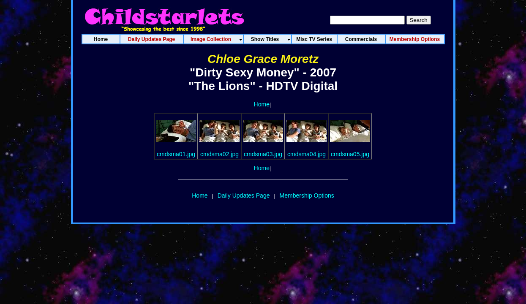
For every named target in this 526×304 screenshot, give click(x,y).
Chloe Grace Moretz (263, 58)
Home (262, 104)
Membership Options (307, 195)
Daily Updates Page (244, 195)
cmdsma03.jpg (263, 154)
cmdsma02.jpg (219, 154)
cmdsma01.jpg (176, 154)
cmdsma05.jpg (350, 154)
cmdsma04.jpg (306, 154)
